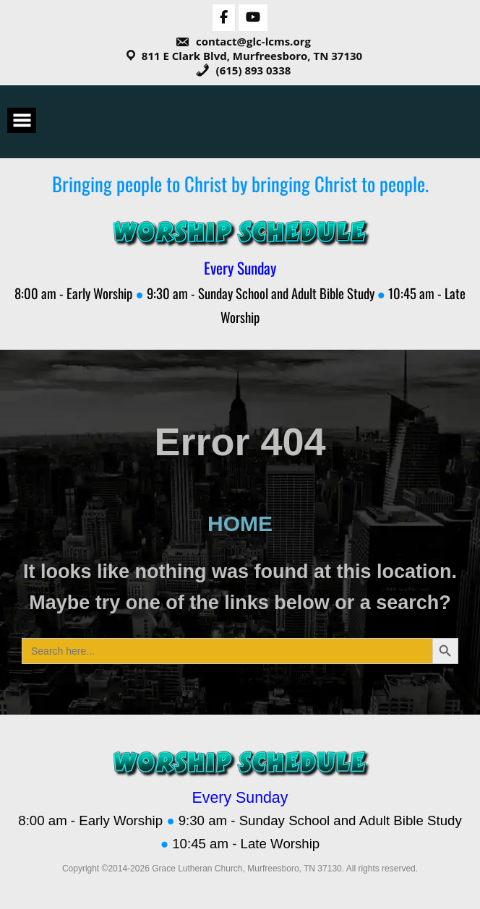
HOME (240, 523)
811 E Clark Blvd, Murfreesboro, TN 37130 (252, 55)
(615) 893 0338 (243, 70)
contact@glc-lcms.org (243, 41)
